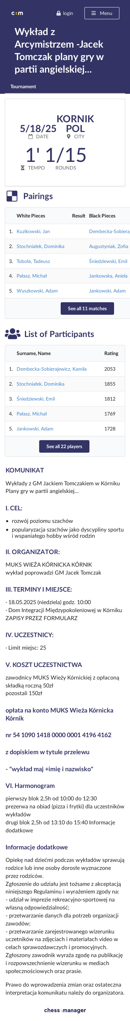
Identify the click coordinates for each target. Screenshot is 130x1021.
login (64, 13)
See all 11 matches (87, 308)
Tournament (23, 86)
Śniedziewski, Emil (108, 261)
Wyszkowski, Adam (37, 291)
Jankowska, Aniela (108, 276)
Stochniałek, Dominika (40, 246)
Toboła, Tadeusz (33, 261)
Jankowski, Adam (107, 291)
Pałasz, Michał (32, 276)
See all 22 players (64, 446)
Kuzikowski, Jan (33, 231)
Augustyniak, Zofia (108, 246)
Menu (101, 13)
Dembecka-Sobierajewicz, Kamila (52, 369)
